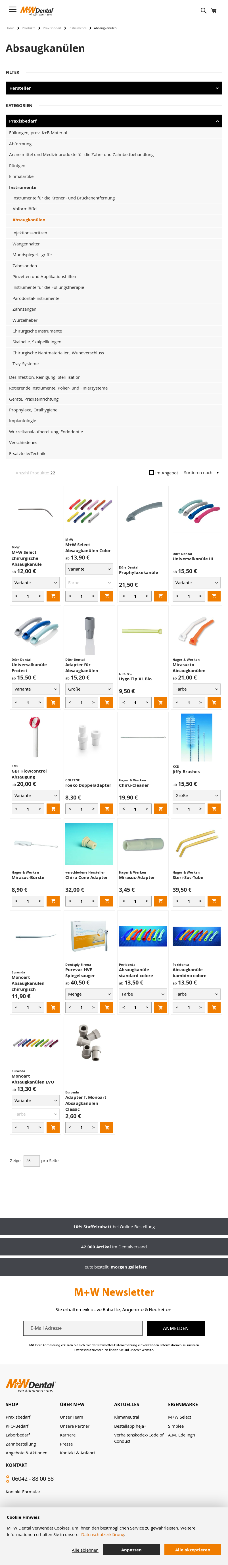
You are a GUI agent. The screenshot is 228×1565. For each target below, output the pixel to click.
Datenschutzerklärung (102, 1534)
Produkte (28, 28)
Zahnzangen (24, 309)
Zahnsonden (24, 265)
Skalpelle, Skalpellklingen (36, 341)
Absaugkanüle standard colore (136, 973)
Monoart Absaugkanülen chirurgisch (28, 983)
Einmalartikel (22, 176)
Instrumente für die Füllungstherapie (48, 287)
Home (10, 28)
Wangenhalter (26, 244)
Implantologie (22, 420)
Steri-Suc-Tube (188, 877)
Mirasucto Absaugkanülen (189, 668)
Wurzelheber (24, 320)
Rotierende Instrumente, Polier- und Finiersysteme (58, 388)
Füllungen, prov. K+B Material (38, 132)
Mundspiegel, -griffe (32, 254)
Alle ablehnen (85, 1550)
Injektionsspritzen (29, 232)
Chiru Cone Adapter (86, 877)
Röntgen (17, 165)
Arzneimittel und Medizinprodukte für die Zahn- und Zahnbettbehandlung (81, 154)
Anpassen (131, 1550)
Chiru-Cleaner (134, 785)
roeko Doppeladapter (88, 785)
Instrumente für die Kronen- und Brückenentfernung (63, 198)
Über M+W (72, 1404)
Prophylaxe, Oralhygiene (33, 410)
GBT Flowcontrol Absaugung (29, 774)
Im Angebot (163, 473)
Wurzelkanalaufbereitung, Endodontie (46, 431)
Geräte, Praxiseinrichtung (33, 399)
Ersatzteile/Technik (27, 453)
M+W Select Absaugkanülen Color (88, 548)
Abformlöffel (24, 208)
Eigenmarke (183, 1404)
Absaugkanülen (28, 220)
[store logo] (37, 11)
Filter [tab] (12, 72)
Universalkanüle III (193, 559)
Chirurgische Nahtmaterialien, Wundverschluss (58, 353)
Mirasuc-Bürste (28, 877)
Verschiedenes (23, 442)
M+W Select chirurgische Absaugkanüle (27, 558)
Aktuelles (126, 1404)
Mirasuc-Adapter (137, 877)
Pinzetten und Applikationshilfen (44, 276)
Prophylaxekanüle (138, 572)
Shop (12, 1404)
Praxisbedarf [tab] (23, 121)
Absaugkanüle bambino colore (189, 973)
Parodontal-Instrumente (35, 298)
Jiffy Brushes (186, 772)
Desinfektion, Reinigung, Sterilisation (45, 377)
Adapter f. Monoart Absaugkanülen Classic (85, 1103)
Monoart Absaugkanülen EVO (33, 1079)
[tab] (33, 1404)
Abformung (20, 143)
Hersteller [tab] (20, 88)
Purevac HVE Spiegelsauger (80, 973)
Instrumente (78, 28)
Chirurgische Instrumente (37, 331)
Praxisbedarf (52, 28)
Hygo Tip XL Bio (135, 679)
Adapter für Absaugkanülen (81, 668)
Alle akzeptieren (192, 1550)
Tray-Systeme (25, 363)
